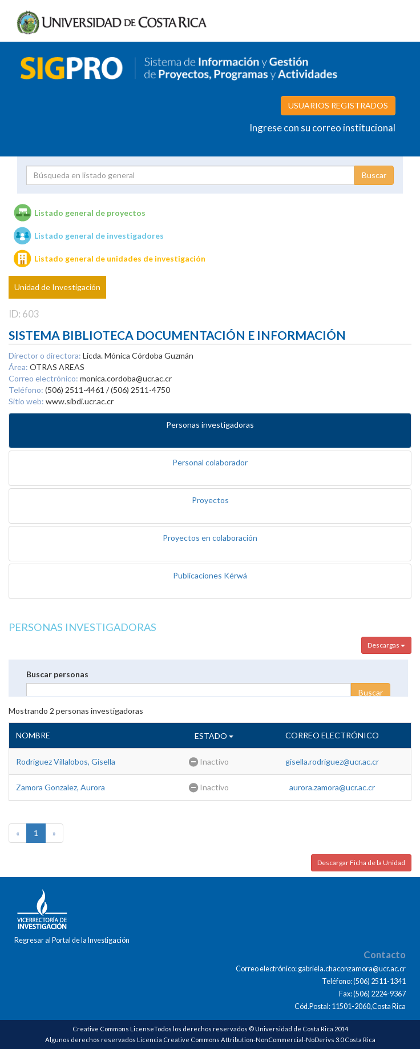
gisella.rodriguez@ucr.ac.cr (332, 761)
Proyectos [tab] (210, 500)
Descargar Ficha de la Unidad (361, 862)
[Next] (54, 833)
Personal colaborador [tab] (210, 462)
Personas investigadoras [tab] (210, 424)
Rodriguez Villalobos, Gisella (65, 761)
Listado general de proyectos (90, 213)
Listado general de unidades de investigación (119, 258)
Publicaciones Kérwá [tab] (210, 575)
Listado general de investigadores (99, 235)
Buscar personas (57, 674)
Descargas (386, 645)
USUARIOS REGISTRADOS (338, 105)
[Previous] (18, 833)
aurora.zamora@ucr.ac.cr (332, 787)
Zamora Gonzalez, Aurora (60, 787)
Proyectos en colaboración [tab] (210, 537)
